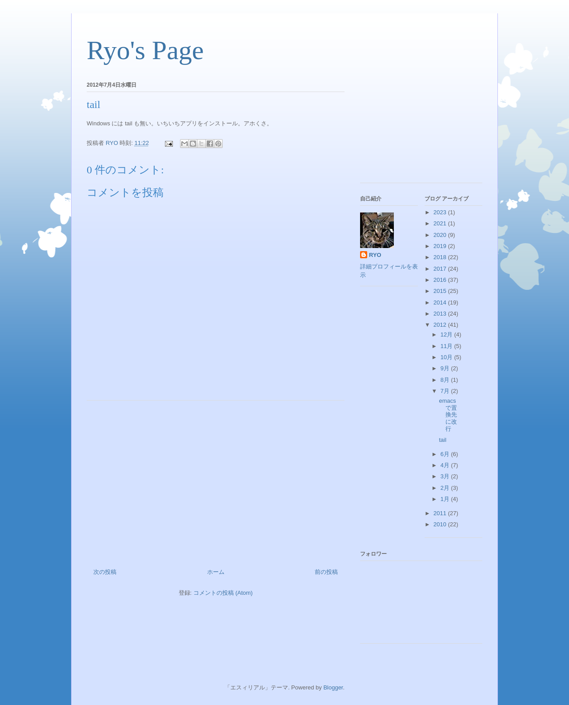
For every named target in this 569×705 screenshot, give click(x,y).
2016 (440, 279)
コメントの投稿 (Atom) (223, 592)
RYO (375, 255)
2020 (440, 235)
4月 (446, 465)
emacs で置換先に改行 (448, 414)
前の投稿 (326, 572)
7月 (446, 391)
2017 (440, 268)
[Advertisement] (215, 481)
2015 (440, 291)
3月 (446, 476)
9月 (446, 368)
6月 (446, 454)
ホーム (215, 572)
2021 (440, 223)
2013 (440, 313)
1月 (446, 499)
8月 (446, 380)
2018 (440, 257)
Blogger (333, 687)
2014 (440, 302)
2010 (440, 524)
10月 (447, 357)
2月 (446, 488)
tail (442, 440)
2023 (440, 212)
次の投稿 (104, 572)
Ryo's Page (145, 50)
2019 (440, 246)
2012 (440, 324)
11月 (447, 346)
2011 (440, 513)
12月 (447, 334)
